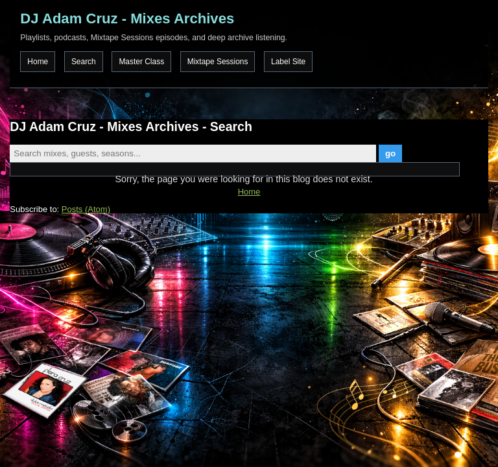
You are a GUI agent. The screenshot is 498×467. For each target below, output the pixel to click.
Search (83, 61)
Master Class (141, 61)
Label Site (288, 61)
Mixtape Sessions (217, 61)
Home (37, 61)
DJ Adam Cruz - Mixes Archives (127, 18)
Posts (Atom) (86, 209)
